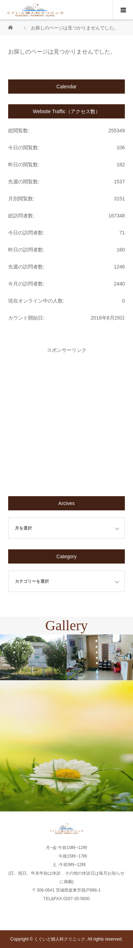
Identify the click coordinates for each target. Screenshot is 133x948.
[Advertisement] (66, 419)
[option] (33, 657)
